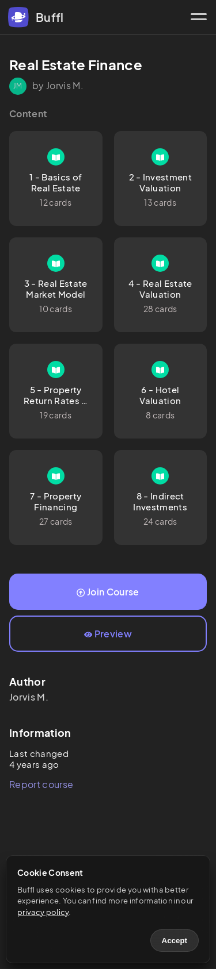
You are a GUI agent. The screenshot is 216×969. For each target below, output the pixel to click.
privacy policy (43, 912)
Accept (174, 940)
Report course (41, 784)
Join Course (108, 592)
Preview (108, 634)
